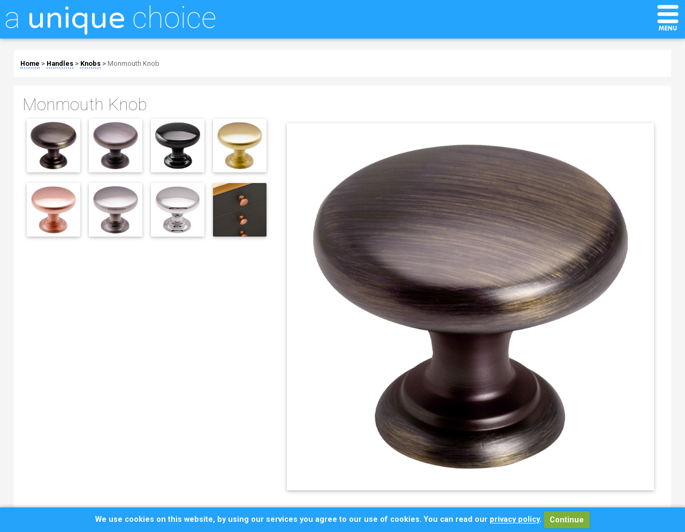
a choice (110, 17)
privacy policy (514, 520)
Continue (567, 520)
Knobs (90, 63)
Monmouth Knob (133, 63)
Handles (60, 63)
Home (30, 63)
